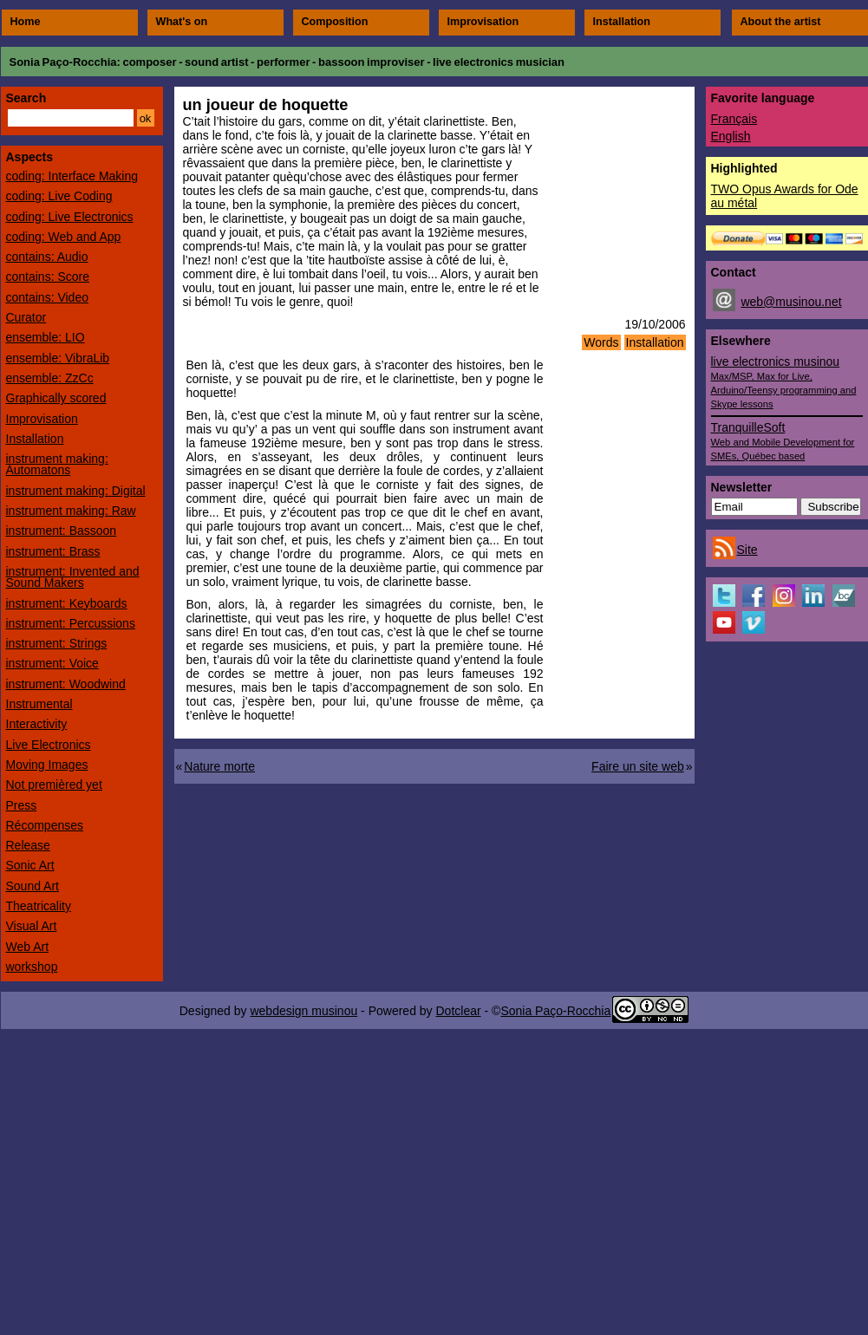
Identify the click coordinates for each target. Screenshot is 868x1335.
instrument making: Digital (76, 491)
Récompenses (45, 825)
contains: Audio (47, 257)
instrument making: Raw (71, 511)
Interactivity (37, 724)
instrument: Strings (57, 643)
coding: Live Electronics (70, 217)
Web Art (27, 947)
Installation (621, 22)
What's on (182, 22)
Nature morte (219, 766)
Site (747, 550)
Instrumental (39, 704)
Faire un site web (637, 766)
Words (601, 342)
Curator (26, 317)
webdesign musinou (303, 1011)
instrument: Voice (52, 663)
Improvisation (483, 22)
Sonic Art (30, 865)
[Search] (71, 118)
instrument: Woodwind (66, 684)
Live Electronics (48, 745)
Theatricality (38, 906)
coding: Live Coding (59, 196)
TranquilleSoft (783, 440)
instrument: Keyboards (66, 603)
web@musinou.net (791, 302)
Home (25, 22)
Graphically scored (56, 398)
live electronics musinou (784, 382)
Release (28, 845)
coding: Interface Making (72, 176)
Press (21, 805)
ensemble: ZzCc (50, 378)
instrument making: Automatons (57, 464)
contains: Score (48, 276)
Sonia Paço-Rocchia (63, 61)
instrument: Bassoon (61, 530)
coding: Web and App (63, 237)
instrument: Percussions (70, 623)
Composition (335, 22)
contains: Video (47, 297)
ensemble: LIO (45, 337)
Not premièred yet (54, 784)
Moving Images (47, 765)
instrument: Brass (53, 551)
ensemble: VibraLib (58, 358)
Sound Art (33, 886)
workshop (32, 967)
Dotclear (457, 1011)
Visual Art (31, 926)
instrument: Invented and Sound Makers (73, 576)
